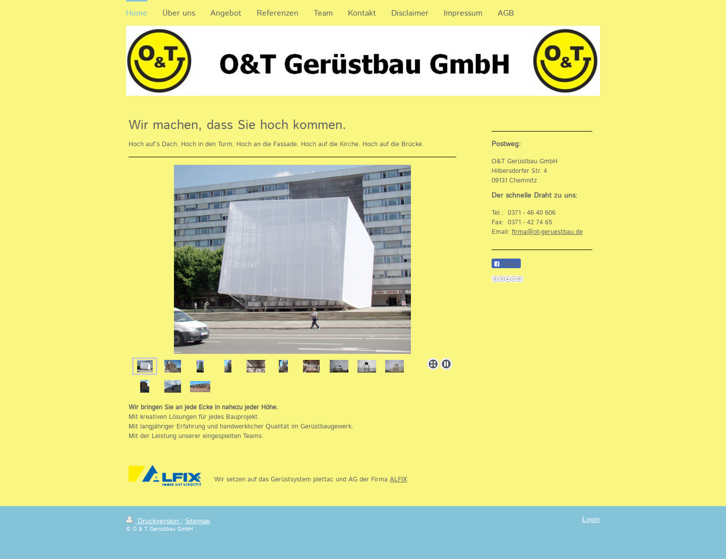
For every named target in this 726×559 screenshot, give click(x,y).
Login (591, 520)
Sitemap (197, 521)
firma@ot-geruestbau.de (547, 232)
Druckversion (154, 521)
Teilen (506, 264)
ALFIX (398, 479)
